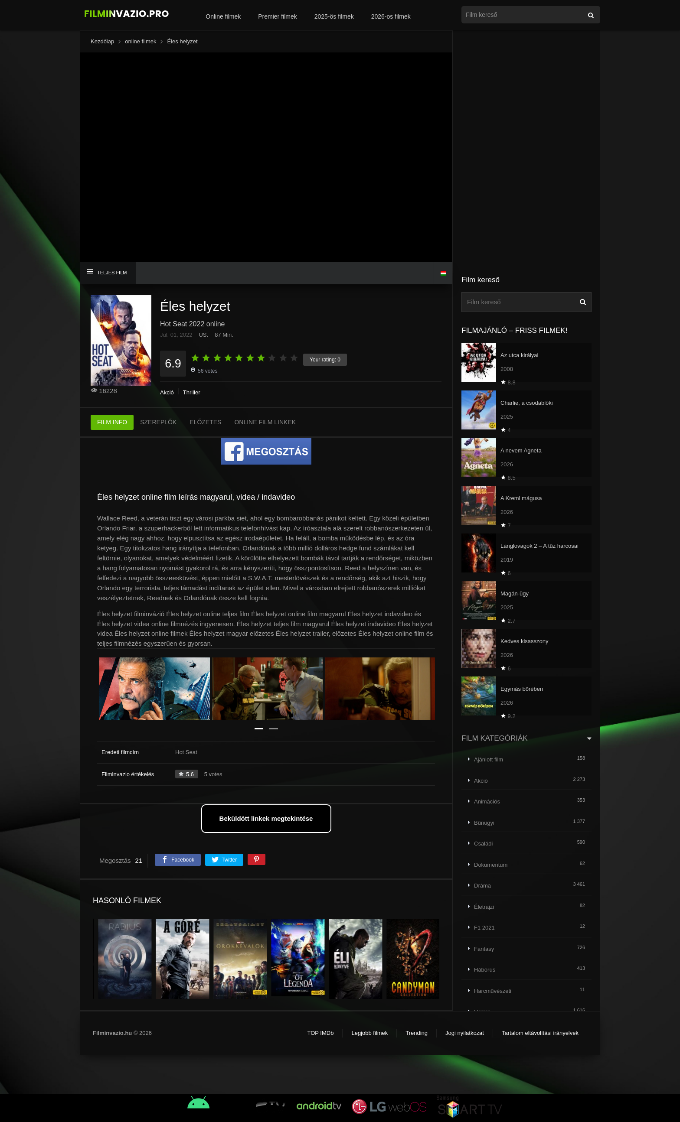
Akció (167, 392)
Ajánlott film (488, 759)
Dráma (482, 885)
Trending (416, 1033)
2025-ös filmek (334, 16)
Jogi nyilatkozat (464, 1033)
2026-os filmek (391, 16)
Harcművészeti (492, 991)
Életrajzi (484, 907)
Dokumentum (490, 865)
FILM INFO (112, 422)
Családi (483, 843)
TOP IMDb (320, 1033)
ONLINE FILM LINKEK (265, 422)
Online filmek (223, 16)
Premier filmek (277, 16)
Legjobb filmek (369, 1033)
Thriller (191, 392)
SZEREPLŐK (158, 422)
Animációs (487, 801)
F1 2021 (484, 927)
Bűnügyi (484, 823)
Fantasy (484, 949)
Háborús (484, 969)
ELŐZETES (205, 422)
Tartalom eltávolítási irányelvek (540, 1033)
